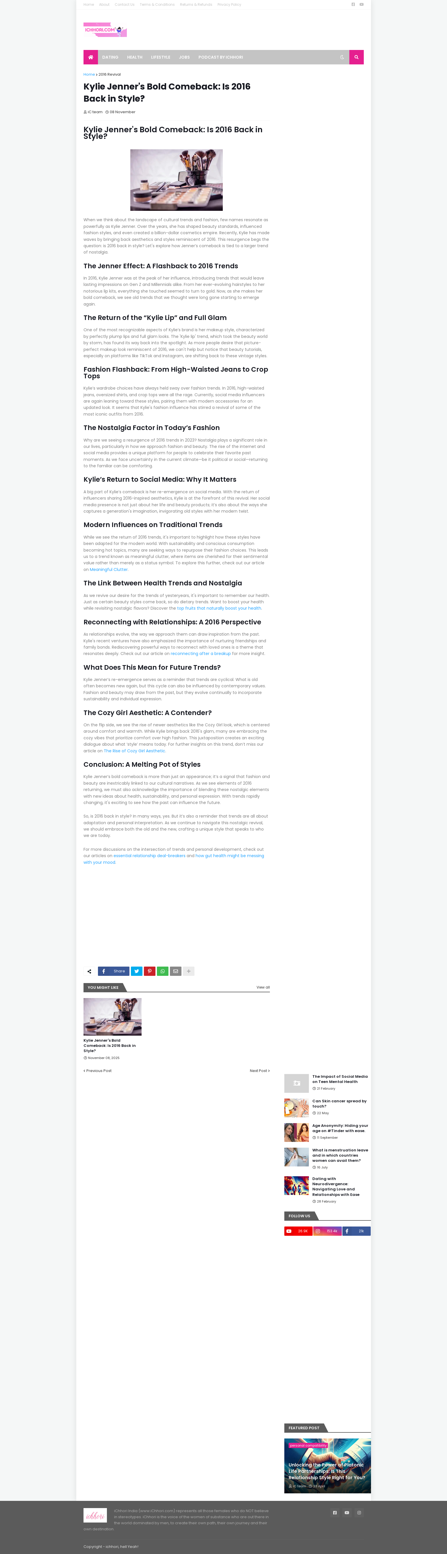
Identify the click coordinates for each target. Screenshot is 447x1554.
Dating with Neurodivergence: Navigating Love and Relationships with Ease (335, 1186)
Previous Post (99, 1070)
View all (263, 987)
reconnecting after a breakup (201, 653)
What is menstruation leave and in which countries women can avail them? (340, 1155)
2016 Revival (110, 74)
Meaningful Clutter (109, 569)
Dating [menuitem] (110, 57)
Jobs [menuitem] (184, 57)
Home (89, 4)
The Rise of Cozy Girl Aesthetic (134, 751)
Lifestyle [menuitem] (160, 57)
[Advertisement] (231, 919)
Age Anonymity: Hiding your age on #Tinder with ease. (340, 1128)
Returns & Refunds (196, 4)
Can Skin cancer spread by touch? (339, 1104)
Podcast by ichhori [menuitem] (221, 57)
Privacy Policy (229, 4)
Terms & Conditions (157, 4)
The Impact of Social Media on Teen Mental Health (340, 1079)
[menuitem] (91, 57)
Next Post (258, 1070)
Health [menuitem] (134, 57)
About (104, 4)
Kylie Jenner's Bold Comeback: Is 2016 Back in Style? (110, 1046)
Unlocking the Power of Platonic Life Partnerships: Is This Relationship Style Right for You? (327, 1471)
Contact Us (125, 4)
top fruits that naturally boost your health (219, 608)
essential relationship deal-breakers (150, 856)
